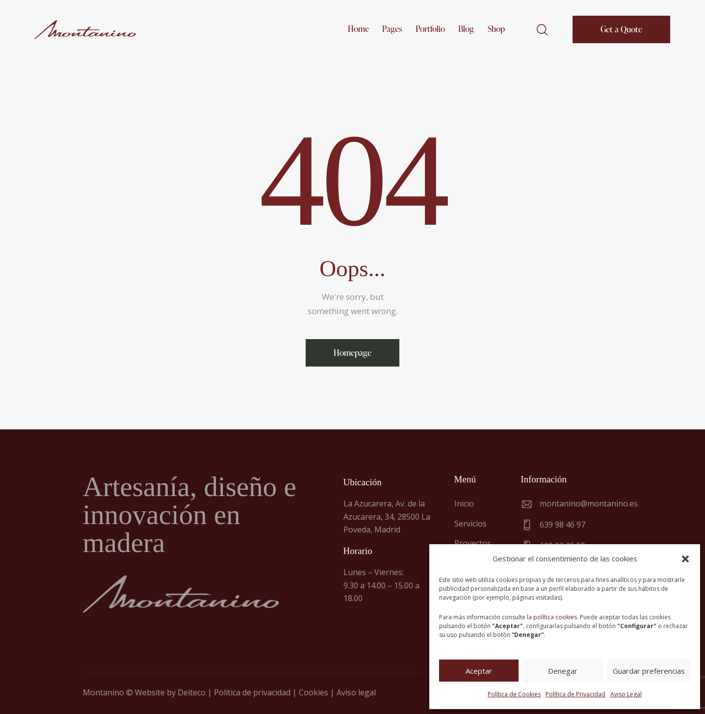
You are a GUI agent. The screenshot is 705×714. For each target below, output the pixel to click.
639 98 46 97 (562, 524)
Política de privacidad (252, 692)
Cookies (313, 692)
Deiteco (192, 692)
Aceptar (479, 671)
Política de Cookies (514, 694)
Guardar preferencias (649, 671)
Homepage (352, 352)
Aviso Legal (626, 694)
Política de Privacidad (575, 694)
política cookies (555, 617)
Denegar (562, 671)
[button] (685, 559)
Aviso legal (356, 692)
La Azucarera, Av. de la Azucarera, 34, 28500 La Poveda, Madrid (386, 516)
